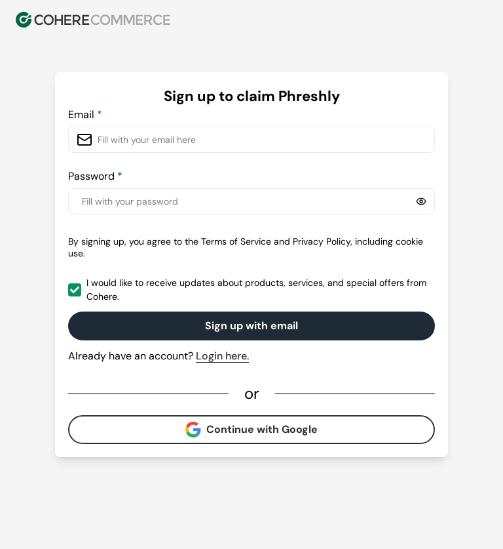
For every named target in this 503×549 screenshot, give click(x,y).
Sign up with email (251, 326)
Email (85, 114)
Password (95, 176)
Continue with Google (251, 429)
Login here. (222, 356)
